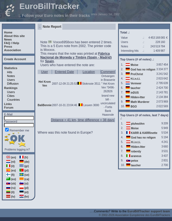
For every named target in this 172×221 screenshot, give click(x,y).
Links (8, 104)
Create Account (15, 59)
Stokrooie (87, 83)
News (8, 39)
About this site (14, 36)
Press (8, 46)
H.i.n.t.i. (135, 78)
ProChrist (137, 74)
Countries (13, 99)
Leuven (87, 105)
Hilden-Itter (138, 97)
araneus (136, 156)
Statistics (10, 68)
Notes (11, 76)
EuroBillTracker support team (149, 211)
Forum (8, 107)
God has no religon (143, 69)
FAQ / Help (11, 43)
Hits (9, 72)
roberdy (136, 151)
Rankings (11, 88)
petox (134, 160)
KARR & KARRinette (144, 132)
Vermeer (136, 83)
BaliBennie (45, 105)
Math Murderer (140, 101)
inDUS (135, 92)
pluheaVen (137, 123)
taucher (135, 88)
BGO (134, 106)
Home (8, 32)
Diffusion (13, 83)
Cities (11, 95)
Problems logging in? (17, 149)
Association (12, 50)
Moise (134, 64)
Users (11, 79)
